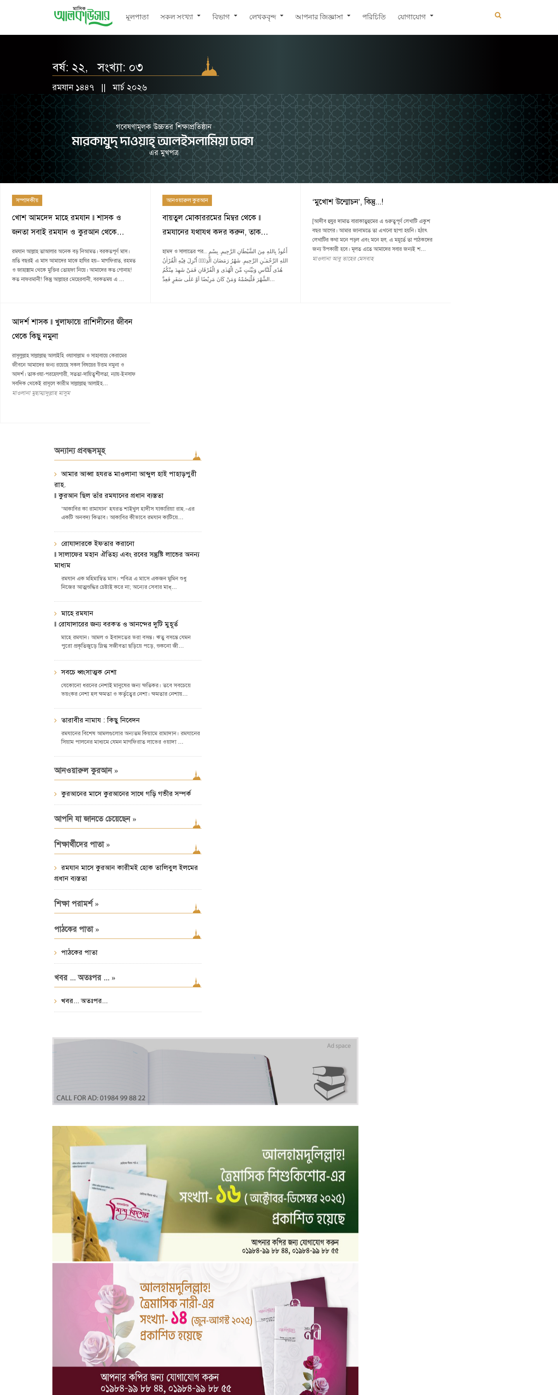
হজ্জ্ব (445, 1012)
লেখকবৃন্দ (262, 18)
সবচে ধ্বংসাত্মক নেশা (89, 492)
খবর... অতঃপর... (241, 501)
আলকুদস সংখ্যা (392, 996)
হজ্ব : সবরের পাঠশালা (422, 563)
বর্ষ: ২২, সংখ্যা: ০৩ (97, 67)
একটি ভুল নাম (434, 980)
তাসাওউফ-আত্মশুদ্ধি (451, 1027)
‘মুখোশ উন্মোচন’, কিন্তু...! (326, 142)
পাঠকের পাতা (236, 452)
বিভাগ (221, 18)
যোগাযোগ (412, 18)
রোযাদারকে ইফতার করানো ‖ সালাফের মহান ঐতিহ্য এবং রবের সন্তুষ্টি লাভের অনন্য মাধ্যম (118, 374)
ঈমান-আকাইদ (390, 980)
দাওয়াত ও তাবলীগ (444, 1043)
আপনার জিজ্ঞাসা (319, 18)
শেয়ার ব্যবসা (388, 1059)
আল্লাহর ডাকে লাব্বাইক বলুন (432, 509)
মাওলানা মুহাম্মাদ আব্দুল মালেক (420, 521)
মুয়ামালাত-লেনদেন (396, 1027)
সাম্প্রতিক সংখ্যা (401, 1140)
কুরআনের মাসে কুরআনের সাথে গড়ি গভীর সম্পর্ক (283, 294)
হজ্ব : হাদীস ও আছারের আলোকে (437, 462)
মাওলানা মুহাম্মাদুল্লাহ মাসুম (459, 212)
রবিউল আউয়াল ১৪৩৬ (422, 491)
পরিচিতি (374, 18)
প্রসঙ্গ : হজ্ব (393, 421)
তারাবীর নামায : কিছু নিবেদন (100, 540)
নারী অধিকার (388, 1075)
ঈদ (485, 1059)
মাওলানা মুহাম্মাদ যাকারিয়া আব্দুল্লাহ (423, 575)
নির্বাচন (428, 996)
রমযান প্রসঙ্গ (417, 1012)
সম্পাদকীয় (27, 140)
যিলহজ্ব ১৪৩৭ (413, 444)
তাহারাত (383, 1012)
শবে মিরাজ (458, 1059)
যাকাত (467, 1012)
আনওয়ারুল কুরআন (176, 140)
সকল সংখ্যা (176, 18)
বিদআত (421, 1075)
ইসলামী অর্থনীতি (393, 1043)
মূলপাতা (137, 18)
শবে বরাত (424, 1059)
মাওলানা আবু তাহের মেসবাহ (321, 207)
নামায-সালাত (461, 996)
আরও (389, 604)
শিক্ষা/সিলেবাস (477, 980)
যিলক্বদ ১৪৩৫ (413, 545)
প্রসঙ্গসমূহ (391, 956)
